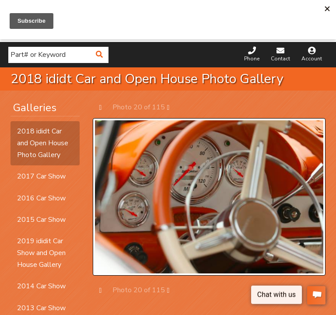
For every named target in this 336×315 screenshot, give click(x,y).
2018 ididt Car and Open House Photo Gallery (42, 143)
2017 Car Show (41, 176)
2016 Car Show (41, 198)
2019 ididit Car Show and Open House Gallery (41, 253)
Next (172, 107)
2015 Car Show (41, 219)
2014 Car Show (41, 286)
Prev (104, 107)
